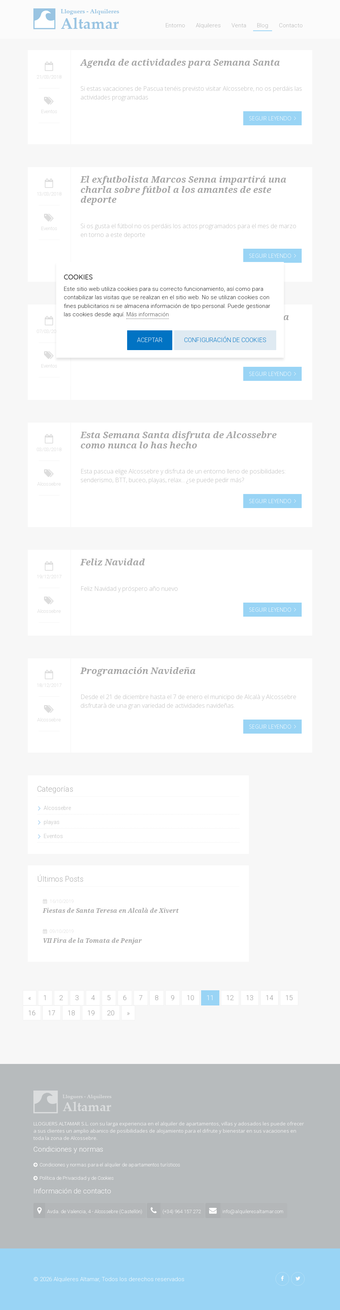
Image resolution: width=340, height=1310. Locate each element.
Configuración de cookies (225, 340)
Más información (147, 314)
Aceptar (149, 340)
